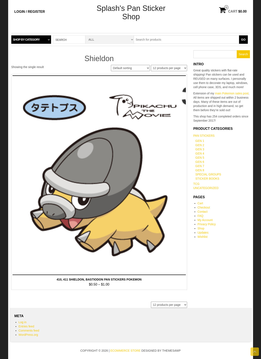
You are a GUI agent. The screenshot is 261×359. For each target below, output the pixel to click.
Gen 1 (199, 141)
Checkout (204, 207)
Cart (200, 203)
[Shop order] (130, 68)
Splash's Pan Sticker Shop (130, 12)
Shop (201, 228)
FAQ (200, 215)
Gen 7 (199, 166)
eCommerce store (125, 350)
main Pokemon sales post (231, 93)
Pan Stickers (204, 135)
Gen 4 (199, 153)
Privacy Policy (207, 224)
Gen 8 (199, 170)
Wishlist (203, 236)
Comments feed (29, 330)
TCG (196, 183)
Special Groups (208, 174)
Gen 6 (199, 161)
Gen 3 (199, 149)
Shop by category (26, 39)
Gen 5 (199, 157)
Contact (203, 211)
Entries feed (26, 326)
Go (243, 39)
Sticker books (207, 178)
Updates (203, 232)
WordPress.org (28, 334)
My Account (205, 220)
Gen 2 (199, 145)
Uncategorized (206, 188)
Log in (23, 322)
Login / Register (29, 11)
